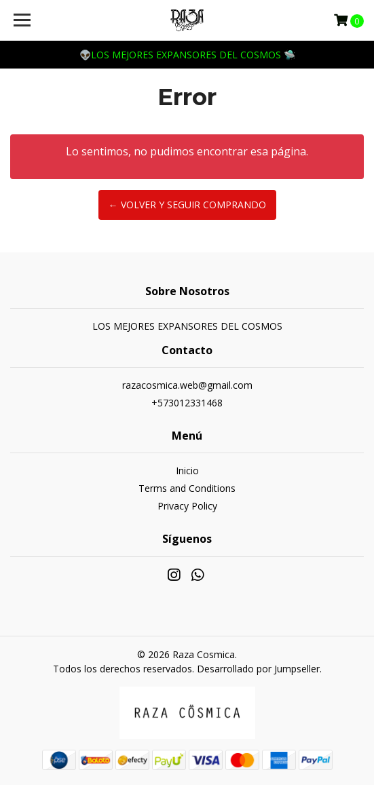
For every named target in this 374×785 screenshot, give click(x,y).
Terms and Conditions (187, 488)
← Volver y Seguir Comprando (187, 204)
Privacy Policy (187, 505)
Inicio (187, 470)
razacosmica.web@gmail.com (187, 385)
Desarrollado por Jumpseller (258, 668)
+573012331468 (187, 402)
